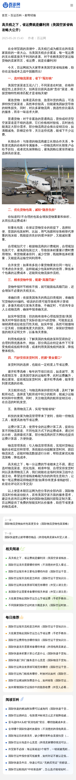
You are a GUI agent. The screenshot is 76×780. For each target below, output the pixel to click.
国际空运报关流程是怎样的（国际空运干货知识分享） (39, 578)
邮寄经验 (30, 15)
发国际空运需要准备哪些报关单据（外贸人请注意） (38, 591)
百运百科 (16, 15)
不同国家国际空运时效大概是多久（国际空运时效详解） (41, 605)
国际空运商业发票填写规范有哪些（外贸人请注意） (38, 585)
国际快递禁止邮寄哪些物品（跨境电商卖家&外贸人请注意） (40, 537)
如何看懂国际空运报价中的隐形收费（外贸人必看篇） (39, 687)
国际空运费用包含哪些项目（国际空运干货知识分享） (39, 640)
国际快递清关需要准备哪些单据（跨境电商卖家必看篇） (41, 646)
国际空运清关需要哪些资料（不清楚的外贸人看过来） (39, 564)
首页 (5, 15)
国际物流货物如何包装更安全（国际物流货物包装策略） (37, 523)
